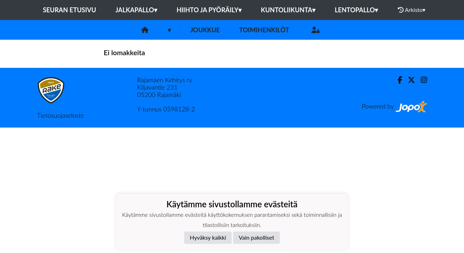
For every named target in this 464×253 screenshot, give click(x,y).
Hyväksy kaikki (208, 237)
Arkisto (411, 10)
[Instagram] (421, 80)
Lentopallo (356, 10)
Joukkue (205, 30)
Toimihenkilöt (264, 30)
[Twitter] (408, 80)
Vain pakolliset (256, 237)
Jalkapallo (136, 10)
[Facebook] (397, 80)
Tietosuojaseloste (60, 115)
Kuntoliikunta (288, 10)
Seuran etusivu (69, 10)
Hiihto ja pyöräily (208, 10)
